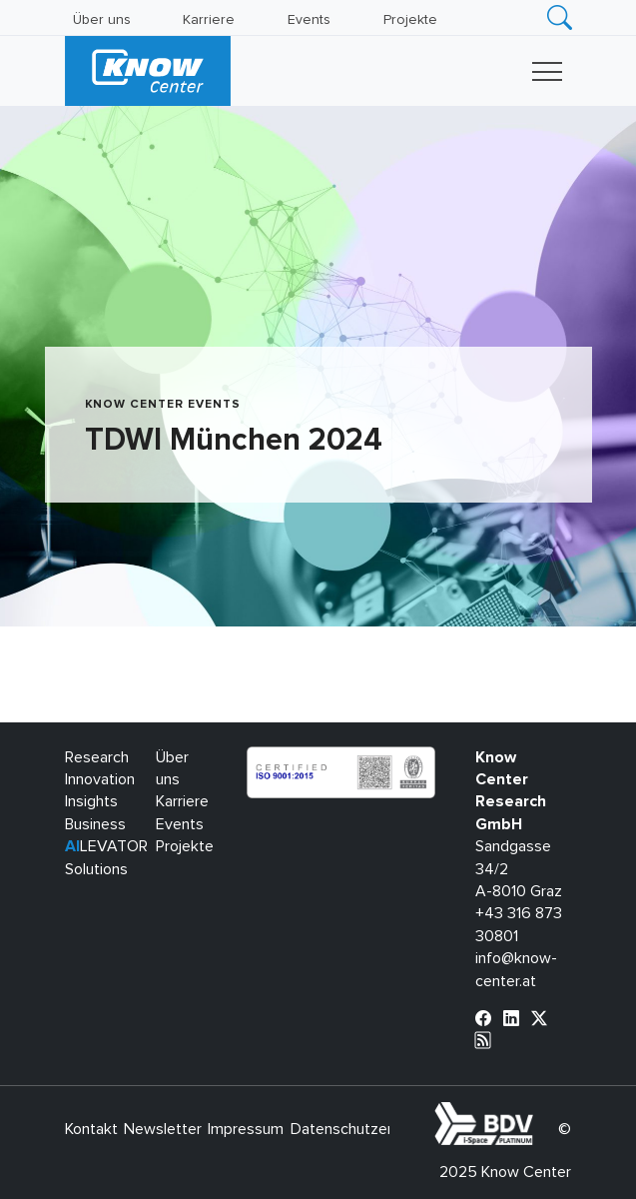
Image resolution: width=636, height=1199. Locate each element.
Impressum (246, 1129)
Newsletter (163, 1129)
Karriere (209, 20)
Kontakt (91, 1129)
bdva (537, 1113)
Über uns (102, 20)
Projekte (410, 20)
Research (97, 757)
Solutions (96, 869)
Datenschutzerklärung (366, 1129)
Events (309, 20)
